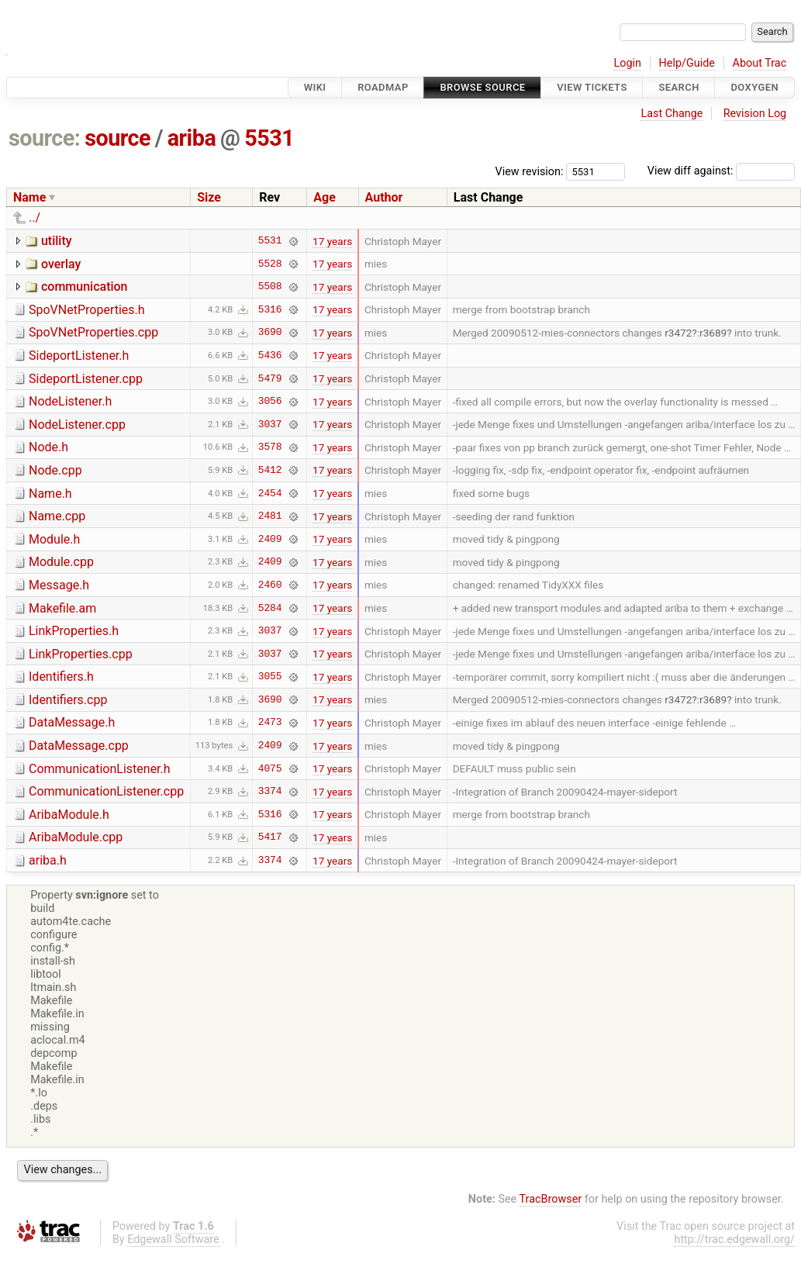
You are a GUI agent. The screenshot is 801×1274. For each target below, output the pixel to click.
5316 (270, 309)
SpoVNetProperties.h (87, 309)
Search (678, 87)
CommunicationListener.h (100, 768)
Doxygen (754, 87)
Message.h (59, 585)
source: (45, 138)
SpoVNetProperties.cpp (93, 332)
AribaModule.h (69, 814)
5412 (270, 470)
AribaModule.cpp (76, 837)
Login (627, 63)
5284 (270, 608)
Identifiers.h (61, 676)
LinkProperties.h (74, 630)
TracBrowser (551, 1199)
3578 (270, 447)
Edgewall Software (173, 1239)
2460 (270, 585)
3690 (270, 333)
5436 (270, 355)
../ (34, 217)
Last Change (671, 113)
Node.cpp (55, 470)
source (117, 138)
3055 (270, 677)
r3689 (713, 332)
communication (84, 286)
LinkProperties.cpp (81, 654)
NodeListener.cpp (77, 424)
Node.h (48, 447)
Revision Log (755, 113)
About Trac (760, 63)
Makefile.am (62, 608)
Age (324, 197)
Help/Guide (687, 63)
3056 (270, 402)
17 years (332, 241)
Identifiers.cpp (68, 699)
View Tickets (592, 87)
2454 (270, 493)
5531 (269, 138)
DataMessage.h (72, 722)
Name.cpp (57, 516)
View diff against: (721, 171)
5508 (270, 287)
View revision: (529, 171)
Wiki (315, 87)
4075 (270, 768)
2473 (270, 723)
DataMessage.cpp (79, 745)
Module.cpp (61, 561)
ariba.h (48, 860)
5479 (270, 378)
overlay (61, 264)
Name (29, 197)
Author (384, 197)
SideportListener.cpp (86, 378)
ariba (191, 138)
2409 (270, 539)
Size (209, 197)
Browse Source (482, 87)
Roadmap (383, 87)
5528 (270, 264)
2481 (270, 516)
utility (56, 240)
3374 (270, 792)
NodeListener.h (70, 401)
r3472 (678, 332)
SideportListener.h (79, 355)
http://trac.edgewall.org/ (734, 1239)
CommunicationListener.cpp (106, 791)
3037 (270, 424)
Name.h (50, 493)
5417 (270, 837)
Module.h (54, 539)
